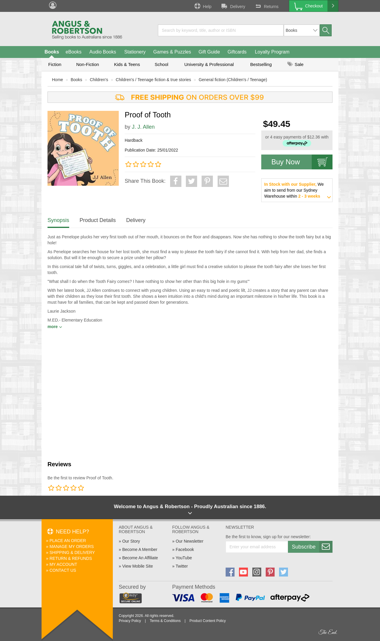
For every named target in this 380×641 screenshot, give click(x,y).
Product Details (98, 220)
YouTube (183, 557)
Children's (99, 79)
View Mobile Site (137, 566)
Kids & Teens (127, 64)
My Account (63, 564)
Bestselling (261, 64)
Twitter (181, 566)
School (161, 64)
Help (202, 6)
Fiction (54, 64)
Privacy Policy (130, 621)
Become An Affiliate (140, 557)
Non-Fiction (87, 64)
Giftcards (237, 51)
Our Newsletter (189, 541)
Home (57, 79)
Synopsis (58, 220)
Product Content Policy (207, 621)
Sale (295, 64)
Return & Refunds (71, 558)
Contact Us (63, 570)
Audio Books (102, 51)
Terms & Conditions (165, 621)
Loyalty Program (272, 51)
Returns (266, 6)
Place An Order (68, 540)
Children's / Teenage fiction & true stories (153, 79)
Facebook (185, 549)
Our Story (131, 541)
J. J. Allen (143, 127)
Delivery (232, 6)
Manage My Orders (72, 546)
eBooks (73, 51)
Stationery (134, 51)
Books (52, 51)
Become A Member (139, 549)
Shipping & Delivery (72, 552)
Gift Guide (209, 51)
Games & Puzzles (172, 51)
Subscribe (312, 546)
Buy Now (301, 162)
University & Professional (209, 64)
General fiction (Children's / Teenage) (233, 79)
